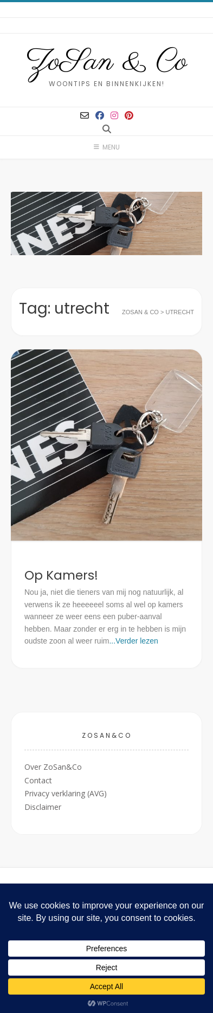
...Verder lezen (133, 641)
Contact (38, 780)
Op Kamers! (61, 575)
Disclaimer (42, 807)
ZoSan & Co (106, 62)
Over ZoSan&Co (53, 767)
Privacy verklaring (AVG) (65, 793)
